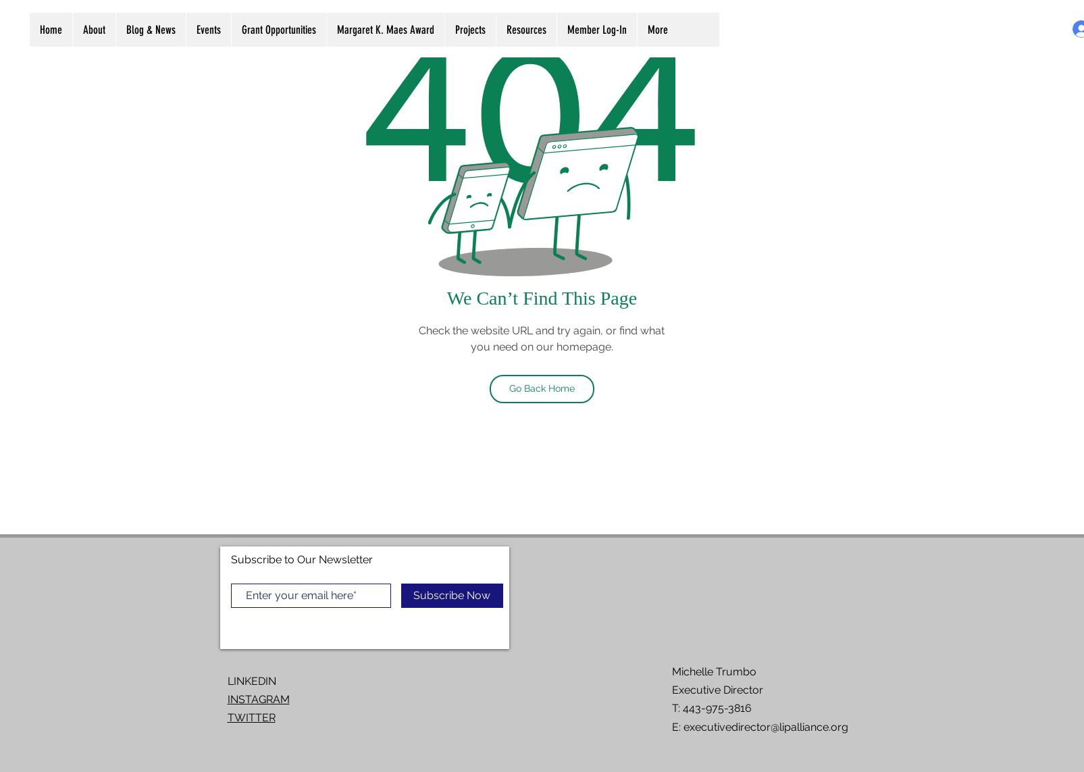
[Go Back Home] (542, 389)
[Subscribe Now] (452, 596)
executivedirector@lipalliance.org (765, 727)
